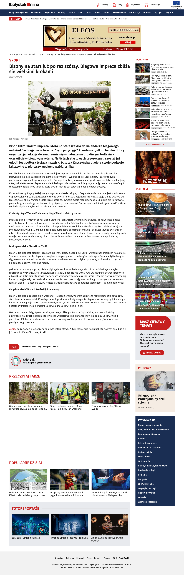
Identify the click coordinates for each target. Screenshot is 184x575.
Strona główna (15, 54)
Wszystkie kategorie (147, 502)
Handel (141, 438)
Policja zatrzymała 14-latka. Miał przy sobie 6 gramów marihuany (161, 134)
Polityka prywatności (61, 565)
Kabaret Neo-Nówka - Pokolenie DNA (103, 19)
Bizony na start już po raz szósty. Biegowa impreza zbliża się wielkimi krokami (82, 54)
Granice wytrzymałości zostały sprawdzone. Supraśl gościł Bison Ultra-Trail (27, 407)
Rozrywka (142, 479)
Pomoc (107, 558)
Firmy (117, 5)
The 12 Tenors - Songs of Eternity (73, 19)
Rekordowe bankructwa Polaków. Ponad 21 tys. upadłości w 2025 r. (161, 89)
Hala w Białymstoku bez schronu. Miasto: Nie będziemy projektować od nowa (27, 494)
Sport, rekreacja (146, 484)
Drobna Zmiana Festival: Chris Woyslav (107, 539)
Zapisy (12, 329)
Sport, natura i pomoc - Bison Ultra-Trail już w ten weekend (66, 407)
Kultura (72, 12)
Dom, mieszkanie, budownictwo (153, 429)
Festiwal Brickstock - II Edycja (35, 19)
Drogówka (155, 83)
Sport (80, 12)
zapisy (55, 347)
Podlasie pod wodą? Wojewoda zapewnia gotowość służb (160, 100)
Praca (89, 12)
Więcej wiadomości (153, 144)
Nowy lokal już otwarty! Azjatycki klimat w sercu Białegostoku (109, 494)
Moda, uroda (144, 456)
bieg (39, 347)
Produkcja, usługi (146, 470)
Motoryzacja (134, 12)
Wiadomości (36, 12)
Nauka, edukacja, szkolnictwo (152, 465)
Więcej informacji (146, 407)
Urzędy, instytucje (146, 493)
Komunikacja (152, 5)
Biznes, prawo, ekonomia (150, 425)
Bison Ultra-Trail (29, 347)
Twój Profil (124, 558)
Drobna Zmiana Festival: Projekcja (69, 538)
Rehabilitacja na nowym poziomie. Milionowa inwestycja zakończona (161, 111)
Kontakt (97, 558)
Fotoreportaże (25, 508)
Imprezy (102, 5)
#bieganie (47, 347)
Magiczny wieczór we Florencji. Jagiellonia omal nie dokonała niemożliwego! (66, 494)
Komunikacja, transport (149, 447)
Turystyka (158, 12)
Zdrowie (146, 12)
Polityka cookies (80, 565)
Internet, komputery (147, 443)
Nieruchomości (119, 12)
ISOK (115, 558)
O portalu (59, 558)
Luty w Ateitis (54, 19)
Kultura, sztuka (145, 452)
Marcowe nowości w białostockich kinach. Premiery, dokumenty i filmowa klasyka (161, 122)
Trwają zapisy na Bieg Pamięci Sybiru (107, 407)
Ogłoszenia (133, 5)
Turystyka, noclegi (147, 488)
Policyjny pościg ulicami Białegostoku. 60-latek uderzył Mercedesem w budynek (161, 78)
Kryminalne (155, 139)
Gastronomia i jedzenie (149, 434)
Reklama (142, 475)
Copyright (93, 565)
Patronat (80, 558)
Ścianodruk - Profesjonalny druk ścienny (151, 399)
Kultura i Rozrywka (157, 128)
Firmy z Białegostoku (18, 12)
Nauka (106, 12)
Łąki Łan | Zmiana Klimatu (26, 538)
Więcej (169, 12)
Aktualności (155, 105)
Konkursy (123, 19)
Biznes (97, 12)
